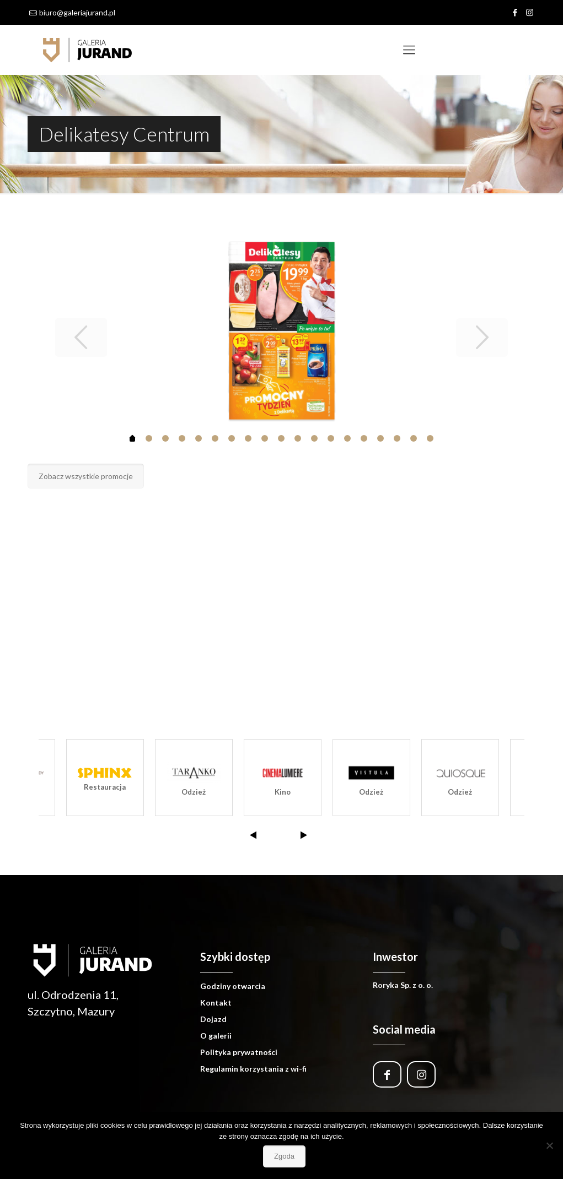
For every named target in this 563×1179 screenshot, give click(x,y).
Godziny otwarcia (232, 986)
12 (331, 438)
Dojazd (213, 1019)
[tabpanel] (282, 330)
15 (380, 438)
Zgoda (284, 1156)
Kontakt (216, 1002)
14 (364, 438)
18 (430, 438)
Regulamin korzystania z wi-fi (253, 1068)
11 (314, 438)
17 (413, 438)
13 (347, 438)
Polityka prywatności (238, 1052)
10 (297, 438)
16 (397, 438)
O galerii (216, 1035)
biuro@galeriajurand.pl (77, 12)
